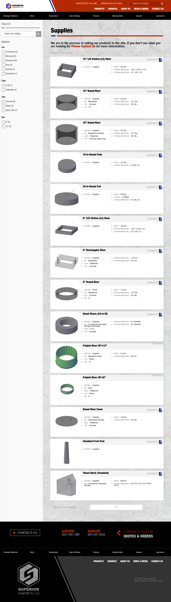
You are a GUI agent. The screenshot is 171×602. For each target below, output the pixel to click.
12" (8, 126)
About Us (126, 9)
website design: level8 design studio (148, 581)
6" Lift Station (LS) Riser (96, 218)
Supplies (139, 16)
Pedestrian (11, 90)
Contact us (158, 9)
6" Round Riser (91, 282)
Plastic (9, 106)
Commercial (11, 52)
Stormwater (11, 74)
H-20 (9, 85)
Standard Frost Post (93, 441)
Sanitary (10, 69)
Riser (9, 65)
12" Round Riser (92, 91)
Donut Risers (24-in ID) (95, 314)
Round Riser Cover (93, 409)
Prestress (96, 16)
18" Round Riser (92, 123)
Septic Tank (11, 110)
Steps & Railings (74, 16)
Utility (32, 16)
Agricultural (160, 16)
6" (8, 122)
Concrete (10, 102)
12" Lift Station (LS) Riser (97, 59)
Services (112, 9)
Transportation (53, 16)
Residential (11, 61)
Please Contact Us (83, 46)
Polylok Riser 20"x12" (95, 346)
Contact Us (25, 532)
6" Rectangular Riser (94, 250)
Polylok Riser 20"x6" (94, 377)
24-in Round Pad (92, 186)
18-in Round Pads (92, 155)
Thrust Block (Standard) (96, 473)
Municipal (11, 56)
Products (99, 9)
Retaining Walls (117, 16)
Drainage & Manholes (11, 16)
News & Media (141, 9)
